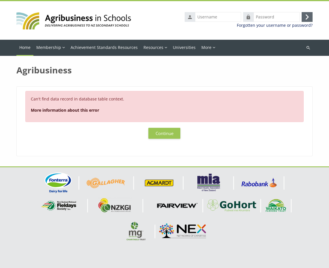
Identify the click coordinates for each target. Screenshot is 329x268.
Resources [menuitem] (153, 47)
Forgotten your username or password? (275, 25)
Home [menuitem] (25, 47)
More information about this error (65, 110)
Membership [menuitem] (48, 47)
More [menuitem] (206, 47)
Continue (164, 133)
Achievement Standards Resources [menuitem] (104, 47)
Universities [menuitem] (184, 47)
